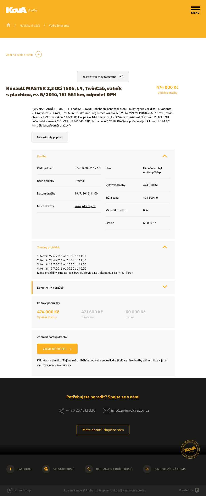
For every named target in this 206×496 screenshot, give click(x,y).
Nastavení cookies (134, 490)
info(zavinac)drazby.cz (130, 410)
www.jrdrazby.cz (85, 206)
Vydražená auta (59, 25)
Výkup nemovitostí (109, 490)
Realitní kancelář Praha (79, 490)
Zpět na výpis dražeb (24, 54)
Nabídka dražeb (30, 25)
